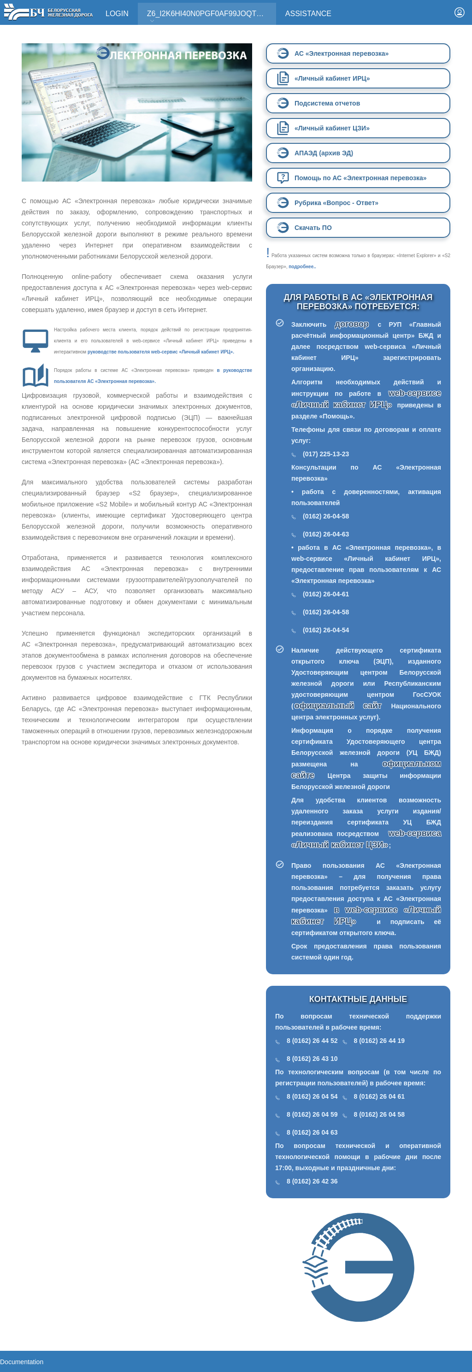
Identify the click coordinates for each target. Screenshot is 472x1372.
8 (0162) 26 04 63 (312, 1132)
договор (356, 324)
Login (117, 14)
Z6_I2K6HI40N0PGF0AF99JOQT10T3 (210, 17)
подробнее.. (302, 266)
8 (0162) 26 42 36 (312, 1181)
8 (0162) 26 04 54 (312, 1096)
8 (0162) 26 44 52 (312, 1040)
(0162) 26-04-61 (326, 594)
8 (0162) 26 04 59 (312, 1114)
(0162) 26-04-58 (326, 516)
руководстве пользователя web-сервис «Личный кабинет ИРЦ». (161, 351)
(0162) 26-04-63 (326, 534)
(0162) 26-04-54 (326, 630)
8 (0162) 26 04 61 (379, 1096)
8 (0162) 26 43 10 (312, 1058)
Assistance (308, 14)
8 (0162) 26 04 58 (379, 1114)
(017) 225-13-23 (326, 454)
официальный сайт (338, 705)
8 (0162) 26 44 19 (379, 1040)
